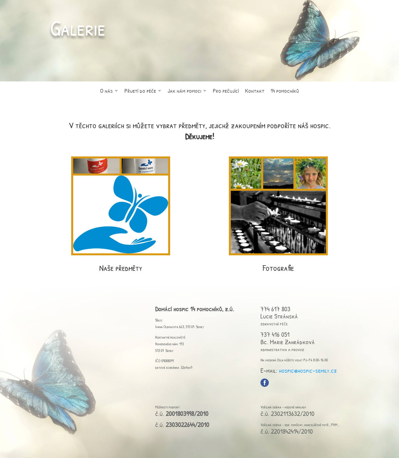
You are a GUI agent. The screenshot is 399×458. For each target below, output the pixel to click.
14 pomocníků (284, 93)
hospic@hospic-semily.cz (308, 370)
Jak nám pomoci (184, 93)
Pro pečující (226, 93)
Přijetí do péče (140, 93)
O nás (106, 93)
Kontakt (254, 93)
